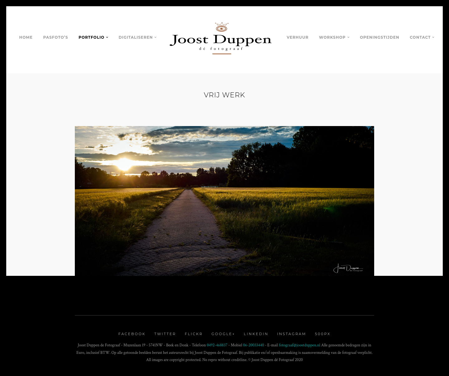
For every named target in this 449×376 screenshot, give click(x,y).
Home (26, 37)
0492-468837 (217, 345)
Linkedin (256, 334)
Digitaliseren (136, 37)
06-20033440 (253, 345)
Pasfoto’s (55, 37)
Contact (420, 37)
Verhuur (297, 37)
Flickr (194, 334)
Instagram (292, 334)
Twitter (165, 334)
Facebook (132, 334)
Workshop (332, 37)
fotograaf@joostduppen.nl (300, 345)
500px (323, 334)
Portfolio (91, 37)
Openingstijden (379, 37)
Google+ (223, 334)
